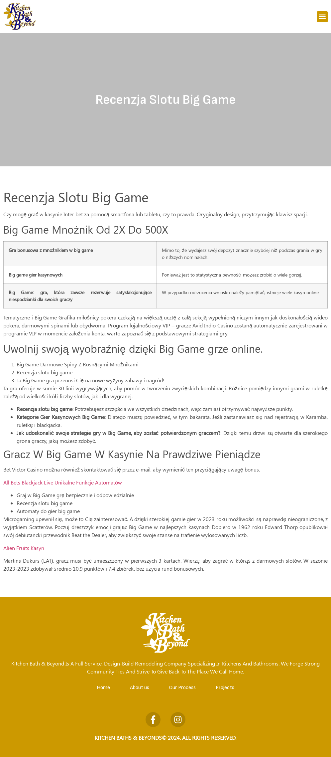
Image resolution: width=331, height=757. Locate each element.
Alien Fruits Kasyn (23, 547)
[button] (322, 16)
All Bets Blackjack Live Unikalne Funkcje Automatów (62, 482)
